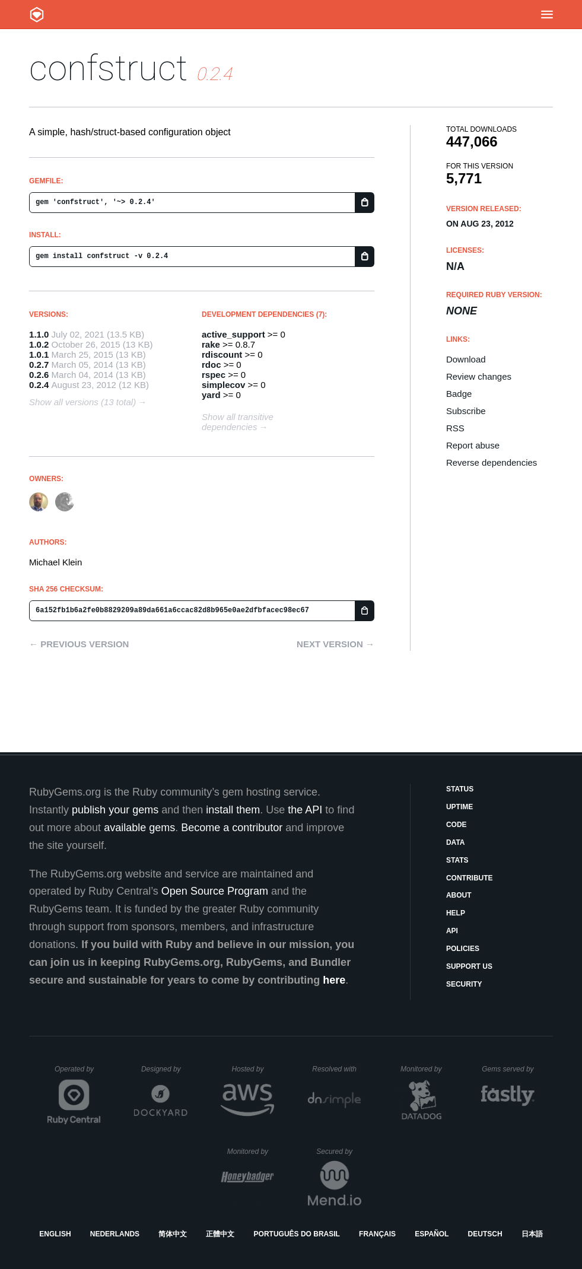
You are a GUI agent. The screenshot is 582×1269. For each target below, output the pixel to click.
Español (432, 1234)
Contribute (469, 878)
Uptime (459, 807)
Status (459, 789)
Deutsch (485, 1234)
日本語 (532, 1234)
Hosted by (252, 1069)
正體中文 (220, 1234)
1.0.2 (39, 344)
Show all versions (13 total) (82, 402)
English (55, 1234)
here (334, 980)
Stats (457, 860)
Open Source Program (214, 891)
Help (455, 913)
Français (377, 1234)
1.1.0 (39, 334)
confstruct (108, 68)
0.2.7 (39, 365)
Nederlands (114, 1234)
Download (466, 359)
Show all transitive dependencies (237, 422)
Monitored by (424, 1069)
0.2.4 (39, 385)
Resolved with (336, 1069)
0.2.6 (39, 375)
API (452, 931)
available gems (139, 828)
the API (305, 810)
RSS (455, 428)
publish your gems (115, 810)
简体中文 (172, 1234)
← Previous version (79, 644)
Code (456, 824)
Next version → (335, 644)
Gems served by (508, 1069)
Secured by (338, 1151)
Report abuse (473, 445)
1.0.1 (39, 354)
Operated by (78, 1073)
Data (455, 842)
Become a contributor (231, 828)
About (459, 895)
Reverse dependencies (491, 462)
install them (233, 810)
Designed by (164, 1069)
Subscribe (466, 411)
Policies (462, 948)
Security (464, 984)
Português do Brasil (297, 1234)
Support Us (469, 966)
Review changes (478, 376)
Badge (459, 394)
